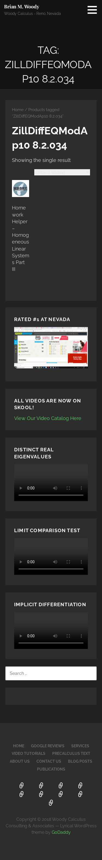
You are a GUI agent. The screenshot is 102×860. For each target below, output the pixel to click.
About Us (20, 761)
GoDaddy (61, 832)
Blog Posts (80, 761)
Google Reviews (47, 746)
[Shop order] (62, 172)
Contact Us (48, 761)
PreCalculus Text (71, 753)
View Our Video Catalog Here (47, 418)
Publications (51, 769)
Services (80, 746)
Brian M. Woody (21, 6)
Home (18, 109)
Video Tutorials (28, 753)
